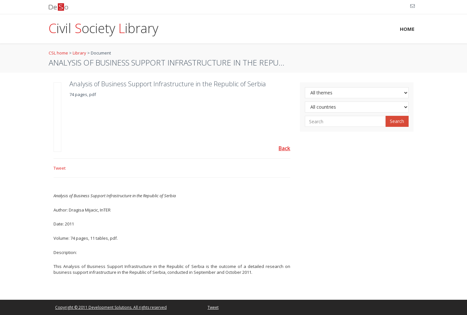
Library (79, 53)
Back (284, 148)
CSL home (58, 53)
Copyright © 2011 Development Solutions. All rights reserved (111, 307)
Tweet (60, 168)
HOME (407, 29)
